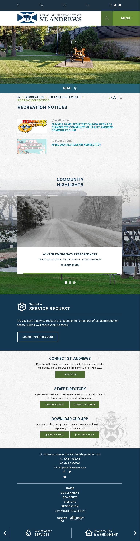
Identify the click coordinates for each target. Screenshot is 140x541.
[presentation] (4, 532)
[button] (66, 282)
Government (70, 492)
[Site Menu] (70, 88)
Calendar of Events (64, 97)
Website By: (71, 519)
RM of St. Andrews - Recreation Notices (49, 17)
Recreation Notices (34, 100)
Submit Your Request (38, 336)
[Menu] (126, 18)
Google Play (84, 435)
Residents (70, 497)
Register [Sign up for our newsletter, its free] (71, 374)
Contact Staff (55, 404)
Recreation (34, 97)
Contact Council (85, 404)
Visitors (70, 501)
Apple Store (55, 435)
